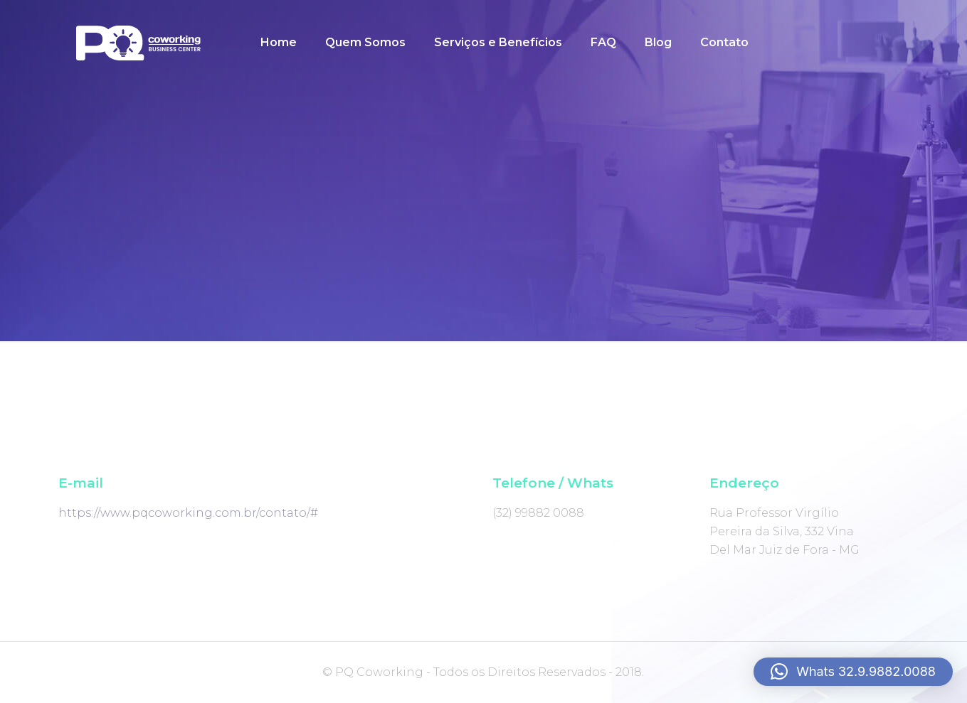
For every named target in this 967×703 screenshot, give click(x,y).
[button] (853, 672)
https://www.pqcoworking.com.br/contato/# (188, 513)
